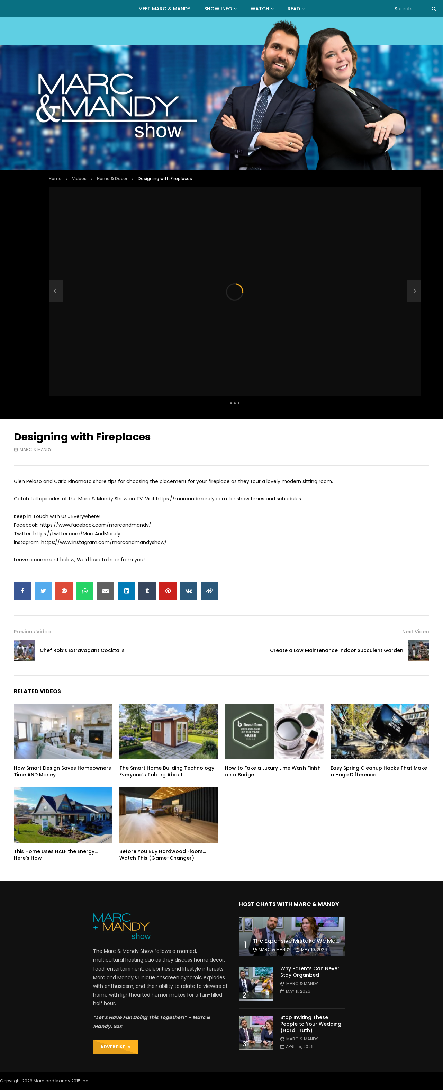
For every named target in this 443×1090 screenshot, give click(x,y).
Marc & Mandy (36, 450)
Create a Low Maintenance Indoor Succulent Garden (336, 650)
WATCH (260, 8)
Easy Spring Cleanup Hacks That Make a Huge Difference (379, 771)
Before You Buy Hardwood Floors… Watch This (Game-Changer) (162, 854)
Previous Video (32, 631)
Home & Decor (112, 178)
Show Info (218, 8)
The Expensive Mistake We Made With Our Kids (317, 941)
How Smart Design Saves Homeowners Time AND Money (62, 771)
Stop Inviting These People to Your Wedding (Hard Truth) (310, 1024)
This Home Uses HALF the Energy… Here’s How (56, 854)
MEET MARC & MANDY (164, 8)
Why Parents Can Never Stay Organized (310, 972)
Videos (79, 178)
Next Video (415, 631)
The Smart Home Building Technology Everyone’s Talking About (166, 771)
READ (294, 8)
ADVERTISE (115, 1047)
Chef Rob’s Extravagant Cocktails (82, 650)
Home (55, 178)
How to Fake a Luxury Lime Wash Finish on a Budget (273, 771)
